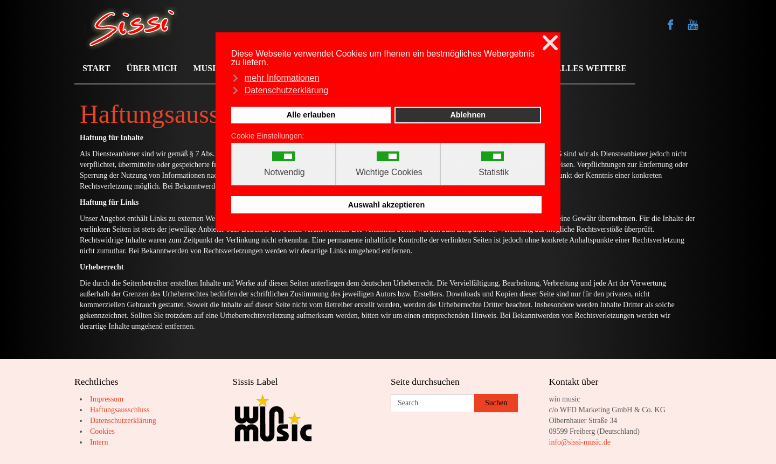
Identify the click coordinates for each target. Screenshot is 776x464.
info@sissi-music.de (580, 442)
